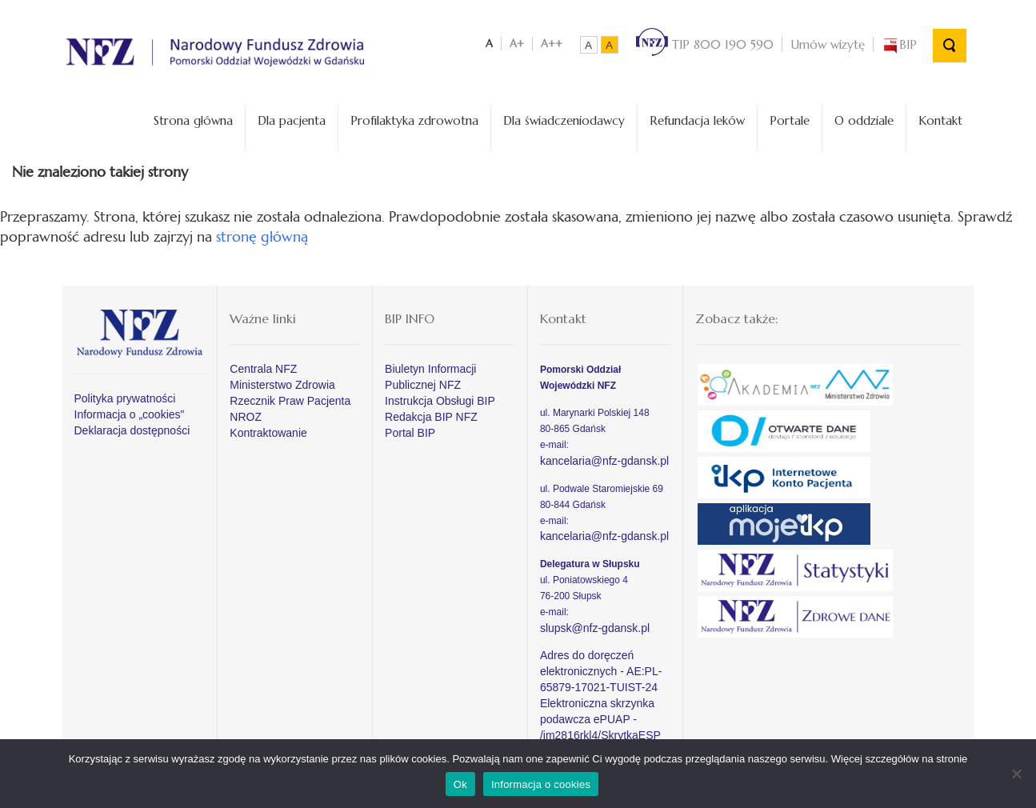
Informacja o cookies (540, 784)
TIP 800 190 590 (705, 44)
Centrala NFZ (263, 368)
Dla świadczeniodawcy (564, 120)
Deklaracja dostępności (132, 430)
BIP (899, 44)
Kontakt (940, 120)
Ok (460, 784)
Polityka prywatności (125, 398)
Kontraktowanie (268, 432)
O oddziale (864, 120)
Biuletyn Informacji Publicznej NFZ (430, 376)
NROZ (246, 416)
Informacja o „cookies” (129, 414)
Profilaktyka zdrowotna (414, 120)
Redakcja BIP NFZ (431, 416)
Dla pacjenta (292, 120)
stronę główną (262, 236)
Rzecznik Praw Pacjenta (290, 400)
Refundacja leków (697, 120)
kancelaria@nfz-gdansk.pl (604, 460)
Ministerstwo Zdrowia (282, 384)
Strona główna (193, 120)
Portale (790, 120)
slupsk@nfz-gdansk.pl (595, 628)
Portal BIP (410, 432)
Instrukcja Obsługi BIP (440, 400)
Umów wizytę (827, 44)
